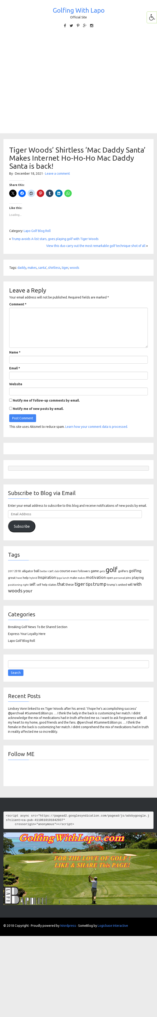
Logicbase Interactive (113, 925)
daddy (21, 267)
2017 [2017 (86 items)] (11, 571)
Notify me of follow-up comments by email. (46, 400)
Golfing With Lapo (79, 10)
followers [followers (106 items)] (84, 571)
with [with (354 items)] (137, 584)
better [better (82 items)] (44, 571)
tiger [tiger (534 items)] (79, 584)
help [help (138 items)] (26, 577)
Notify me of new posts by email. (38, 409)
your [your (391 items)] (27, 590)
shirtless (54, 267)
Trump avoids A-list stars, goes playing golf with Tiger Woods (55, 239)
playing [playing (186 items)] (138, 577)
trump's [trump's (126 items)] (112, 584)
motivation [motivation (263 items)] (96, 577)
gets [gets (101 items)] (102, 571)
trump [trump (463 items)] (99, 584)
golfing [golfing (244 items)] (135, 570)
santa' (42, 267)
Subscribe (22, 526)
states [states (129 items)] (52, 584)
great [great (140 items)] (12, 577)
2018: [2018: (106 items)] (17, 571)
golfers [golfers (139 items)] (123, 571)
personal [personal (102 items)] (119, 577)
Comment (17, 304)
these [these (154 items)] (70, 584)
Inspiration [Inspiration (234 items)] (47, 577)
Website (15, 384)
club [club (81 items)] (56, 571)
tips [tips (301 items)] (89, 584)
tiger (65, 267)
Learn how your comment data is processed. (96, 427)
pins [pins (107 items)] (128, 577)
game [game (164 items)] (95, 571)
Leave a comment (57, 173)
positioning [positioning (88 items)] (15, 584)
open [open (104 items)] (109, 577)
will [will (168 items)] (130, 584)
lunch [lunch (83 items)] (66, 578)
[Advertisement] (47, 80)
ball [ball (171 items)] (37, 571)
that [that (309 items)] (61, 584)
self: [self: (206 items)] (32, 584)
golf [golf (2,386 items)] (111, 570)
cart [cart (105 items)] (51, 571)
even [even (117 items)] (74, 571)
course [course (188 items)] (65, 571)
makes (32, 267)
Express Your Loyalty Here (27, 634)
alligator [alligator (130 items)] (27, 571)
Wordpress (68, 925)
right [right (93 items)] (26, 584)
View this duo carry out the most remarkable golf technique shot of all (96, 246)
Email (14, 368)
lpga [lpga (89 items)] (59, 578)
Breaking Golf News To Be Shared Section (37, 627)
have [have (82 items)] (19, 578)
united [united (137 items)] (122, 584)
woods (74, 267)
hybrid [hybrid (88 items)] (33, 578)
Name (14, 352)
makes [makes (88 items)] (81, 578)
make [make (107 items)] (73, 577)
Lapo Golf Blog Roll (37, 231)
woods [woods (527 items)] (15, 590)
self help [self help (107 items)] (42, 584)
